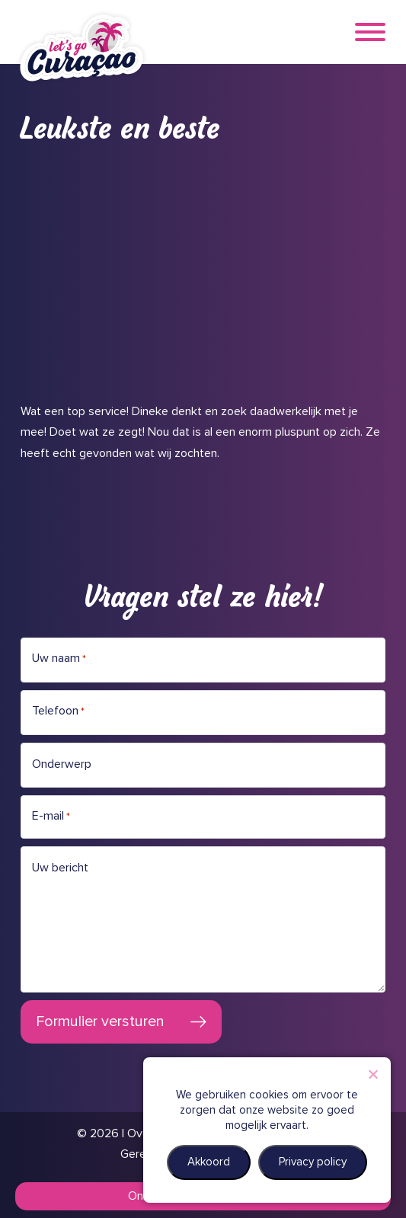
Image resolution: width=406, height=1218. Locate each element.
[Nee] (372, 1074)
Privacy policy (313, 1162)
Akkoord (208, 1162)
